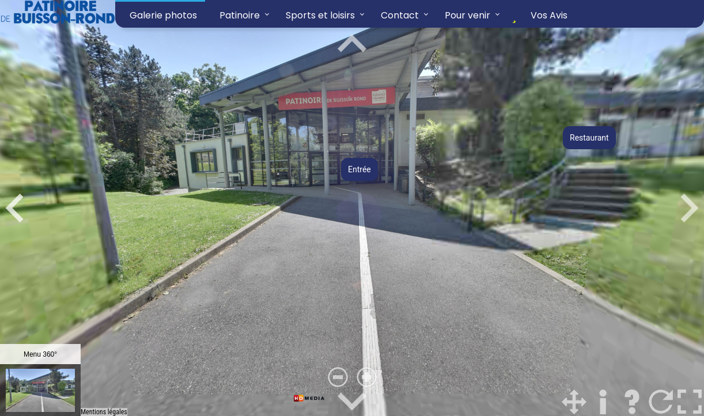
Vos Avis (537, 15)
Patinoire (239, 15)
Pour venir (467, 15)
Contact (400, 15)
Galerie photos (163, 15)
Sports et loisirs (320, 15)
